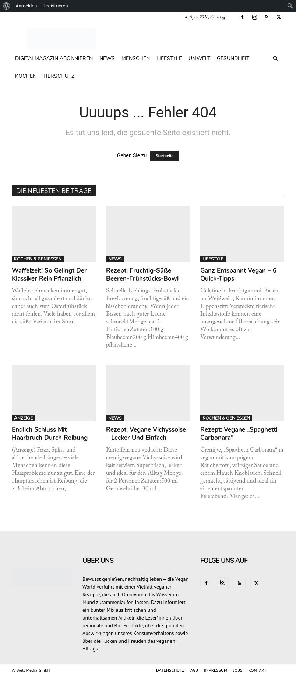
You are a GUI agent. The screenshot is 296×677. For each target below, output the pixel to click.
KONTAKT (258, 670)
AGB (194, 670)
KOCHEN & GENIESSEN (37, 259)
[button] (275, 58)
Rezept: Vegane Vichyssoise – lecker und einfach (146, 433)
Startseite (165, 156)
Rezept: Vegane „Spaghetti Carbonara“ (238, 433)
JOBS (237, 670)
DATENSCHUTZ (170, 670)
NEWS (107, 58)
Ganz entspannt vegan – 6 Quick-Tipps (238, 274)
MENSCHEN (135, 58)
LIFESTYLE (169, 58)
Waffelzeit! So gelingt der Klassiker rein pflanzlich (49, 274)
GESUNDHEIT (233, 58)
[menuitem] (6, 6)
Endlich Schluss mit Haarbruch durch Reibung (50, 433)
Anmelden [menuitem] (26, 5)
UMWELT (199, 58)
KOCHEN (25, 76)
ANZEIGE (23, 418)
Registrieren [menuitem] (55, 5)
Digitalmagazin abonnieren (54, 58)
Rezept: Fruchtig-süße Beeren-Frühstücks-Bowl (142, 274)
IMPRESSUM (215, 670)
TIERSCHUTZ (58, 76)
